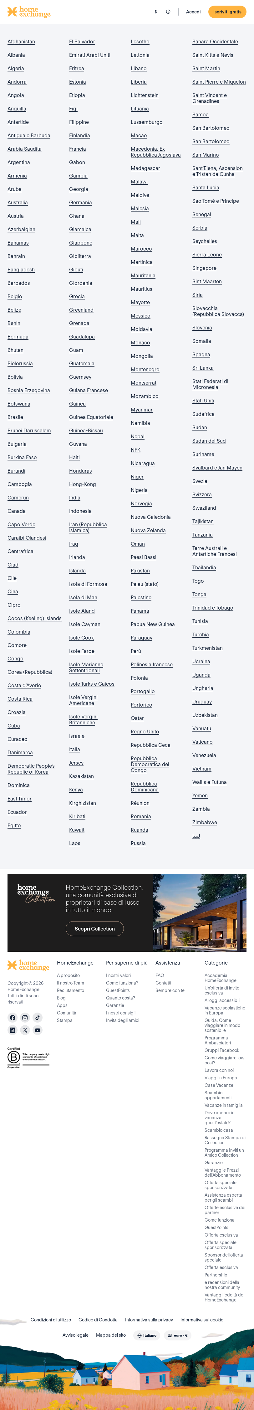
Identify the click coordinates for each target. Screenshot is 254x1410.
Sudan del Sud (209, 441)
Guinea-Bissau (86, 431)
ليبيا (196, 836)
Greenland (81, 310)
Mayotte (140, 302)
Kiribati (77, 816)
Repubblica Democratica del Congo (150, 764)
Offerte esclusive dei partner (225, 1210)
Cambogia (20, 484)
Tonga (199, 594)
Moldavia (141, 329)
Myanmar (142, 410)
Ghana (76, 216)
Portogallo (143, 691)
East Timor (20, 799)
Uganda (201, 675)
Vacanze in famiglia (224, 1105)
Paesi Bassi (143, 557)
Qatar (137, 718)
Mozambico (145, 396)
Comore (17, 645)
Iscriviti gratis (227, 11)
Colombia (19, 632)
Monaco (140, 343)
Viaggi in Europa (221, 1077)
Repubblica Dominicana (145, 787)
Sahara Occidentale (215, 42)
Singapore (204, 268)
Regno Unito (145, 732)
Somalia (201, 341)
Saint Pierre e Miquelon (219, 82)
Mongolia (142, 356)
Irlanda (77, 557)
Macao (139, 136)
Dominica (19, 785)
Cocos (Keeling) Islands (35, 618)
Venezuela (204, 755)
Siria (197, 295)
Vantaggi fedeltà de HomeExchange (224, 1297)
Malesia (140, 209)
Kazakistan (81, 776)
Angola (16, 95)
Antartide (18, 122)
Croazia (17, 712)
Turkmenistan (207, 648)
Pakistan (140, 571)
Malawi (139, 182)
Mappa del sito (111, 1335)
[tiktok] (38, 1018)
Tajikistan (203, 521)
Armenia (17, 176)
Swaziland (204, 508)
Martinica (142, 262)
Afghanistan (21, 42)
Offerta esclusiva (221, 1235)
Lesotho (140, 42)
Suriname (203, 454)
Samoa (200, 115)
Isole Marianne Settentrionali (86, 667)
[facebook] (13, 1018)
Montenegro (145, 369)
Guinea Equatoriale (91, 417)
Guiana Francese (88, 390)
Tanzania (202, 535)
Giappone (80, 243)
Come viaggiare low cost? (225, 1060)
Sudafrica (203, 414)
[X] (25, 1030)
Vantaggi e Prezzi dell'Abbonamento (223, 1173)
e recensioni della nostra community (222, 1285)
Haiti (74, 457)
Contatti (163, 982)
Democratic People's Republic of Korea (31, 769)
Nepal (138, 437)
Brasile (15, 417)
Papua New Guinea (153, 624)
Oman (138, 544)
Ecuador (17, 812)
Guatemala (81, 364)
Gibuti (76, 270)
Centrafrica (20, 551)
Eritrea (76, 68)
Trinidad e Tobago (212, 608)
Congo (15, 659)
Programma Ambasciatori (218, 1040)
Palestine (141, 597)
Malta (137, 235)
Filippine (79, 122)
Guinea (77, 404)
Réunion (140, 803)
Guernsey (80, 377)
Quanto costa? (120, 997)
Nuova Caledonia (151, 517)
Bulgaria (17, 444)
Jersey (76, 763)
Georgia (78, 189)
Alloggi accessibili (222, 1000)
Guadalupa (82, 337)
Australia (18, 203)
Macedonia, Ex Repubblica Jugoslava (156, 152)
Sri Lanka (203, 368)
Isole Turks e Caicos (91, 684)
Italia (74, 749)
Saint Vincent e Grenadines (209, 98)
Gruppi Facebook (222, 1050)
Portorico (141, 705)
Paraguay (141, 638)
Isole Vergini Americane (83, 700)
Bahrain (16, 256)
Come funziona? (122, 982)
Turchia (200, 635)
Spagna (201, 354)
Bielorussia (20, 364)
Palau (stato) (145, 584)
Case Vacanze (219, 1085)
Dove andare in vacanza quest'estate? (220, 1117)
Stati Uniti (203, 401)
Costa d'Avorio (24, 685)
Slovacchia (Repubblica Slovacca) (218, 311)
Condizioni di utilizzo (51, 1319)
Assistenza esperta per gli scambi (223, 1198)
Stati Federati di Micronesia (210, 384)
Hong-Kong (82, 484)
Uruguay (202, 702)
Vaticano (202, 742)
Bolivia (15, 377)
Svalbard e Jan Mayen (217, 468)
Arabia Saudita (25, 149)
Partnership (216, 1274)
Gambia (78, 176)
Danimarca (20, 753)
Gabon (77, 162)
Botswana (19, 404)
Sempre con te (170, 990)
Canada (17, 511)
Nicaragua (143, 463)
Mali (136, 222)
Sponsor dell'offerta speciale (224, 1257)
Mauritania (143, 276)
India (74, 498)
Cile (12, 578)
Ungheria (202, 688)
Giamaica (80, 229)
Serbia (199, 228)
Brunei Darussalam (29, 431)
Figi (73, 109)
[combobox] (146, 1335)
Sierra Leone (207, 255)
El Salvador (82, 42)
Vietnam (201, 769)
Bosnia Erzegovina (29, 390)
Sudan (199, 427)
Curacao (18, 739)
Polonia (139, 678)
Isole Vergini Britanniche (83, 720)
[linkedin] (13, 1030)
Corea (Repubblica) (30, 672)
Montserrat (143, 383)
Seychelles (204, 241)
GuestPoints (118, 990)
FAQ (159, 975)
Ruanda (139, 830)
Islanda (77, 571)
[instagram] (25, 1018)
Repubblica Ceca (150, 745)
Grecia (77, 296)
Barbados (19, 283)
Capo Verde (21, 525)
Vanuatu (201, 729)
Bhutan (15, 350)
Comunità (66, 1012)
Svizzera (202, 495)
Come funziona (220, 1220)
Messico (140, 316)
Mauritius (141, 289)
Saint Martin (206, 68)
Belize (14, 310)
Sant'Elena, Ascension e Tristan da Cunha (217, 171)
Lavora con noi (219, 1070)
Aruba (15, 189)
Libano (139, 68)
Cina (13, 592)
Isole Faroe (81, 651)
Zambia (201, 809)
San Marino (205, 155)
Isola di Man (83, 597)
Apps (62, 1005)
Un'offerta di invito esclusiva (222, 990)
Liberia (139, 82)
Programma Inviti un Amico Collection (224, 1153)
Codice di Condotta (98, 1319)
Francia (77, 149)
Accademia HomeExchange (220, 978)
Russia (138, 843)
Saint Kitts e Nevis (212, 55)
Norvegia (141, 504)
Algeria (16, 68)
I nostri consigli (120, 1012)
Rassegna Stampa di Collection (225, 1140)
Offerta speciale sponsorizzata (220, 1185)
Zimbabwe (204, 822)
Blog (61, 997)
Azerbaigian (21, 229)
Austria (16, 216)
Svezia (199, 481)
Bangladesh (21, 270)
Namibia (140, 423)
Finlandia (79, 136)
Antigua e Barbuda (29, 136)
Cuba (14, 726)
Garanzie (115, 1005)
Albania (16, 55)
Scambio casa (219, 1130)
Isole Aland (82, 611)
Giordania (80, 283)
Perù (136, 651)
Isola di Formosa (88, 584)
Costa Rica (20, 699)
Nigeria (139, 490)
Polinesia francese (152, 665)
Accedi (193, 11)
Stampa (65, 1020)
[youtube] (38, 1030)
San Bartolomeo (211, 128)
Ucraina (201, 661)
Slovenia (202, 328)
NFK (135, 450)
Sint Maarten (207, 281)
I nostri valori (118, 975)
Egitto (14, 826)
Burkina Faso (22, 457)
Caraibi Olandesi (27, 538)
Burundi (16, 471)
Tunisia (200, 621)
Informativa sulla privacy (149, 1319)
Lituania (140, 109)
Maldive (140, 195)
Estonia (77, 82)
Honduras (80, 471)
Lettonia (140, 55)
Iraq (73, 544)
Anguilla (17, 109)
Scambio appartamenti (218, 1095)
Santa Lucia (205, 188)
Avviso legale (76, 1335)
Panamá (140, 611)
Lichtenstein (145, 95)
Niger (137, 477)
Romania (141, 816)
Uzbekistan (205, 715)
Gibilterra (80, 256)
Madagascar (145, 168)
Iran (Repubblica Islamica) (88, 527)
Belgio (15, 296)
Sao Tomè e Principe (215, 201)
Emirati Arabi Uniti (89, 55)
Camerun (18, 498)
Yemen (200, 796)
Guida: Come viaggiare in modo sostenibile (222, 1025)
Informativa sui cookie (201, 1319)
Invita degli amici (122, 1020)
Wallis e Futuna (209, 782)
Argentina (19, 162)
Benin (14, 323)
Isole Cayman (84, 624)
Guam (76, 350)
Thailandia (204, 568)
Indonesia (80, 511)
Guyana (78, 444)
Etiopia (77, 95)
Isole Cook (81, 638)
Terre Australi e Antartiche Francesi (214, 551)
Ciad (13, 565)
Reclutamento (70, 990)
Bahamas (18, 243)
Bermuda (18, 337)
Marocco (141, 249)
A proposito (68, 975)
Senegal (201, 214)
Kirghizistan (82, 803)
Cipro (14, 605)
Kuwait (76, 830)
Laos (74, 843)
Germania (80, 203)
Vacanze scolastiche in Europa (225, 1010)
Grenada (79, 323)
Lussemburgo (147, 122)
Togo (198, 581)
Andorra (17, 82)
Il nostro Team (70, 982)
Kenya (76, 790)
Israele (76, 736)
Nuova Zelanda (148, 530)
